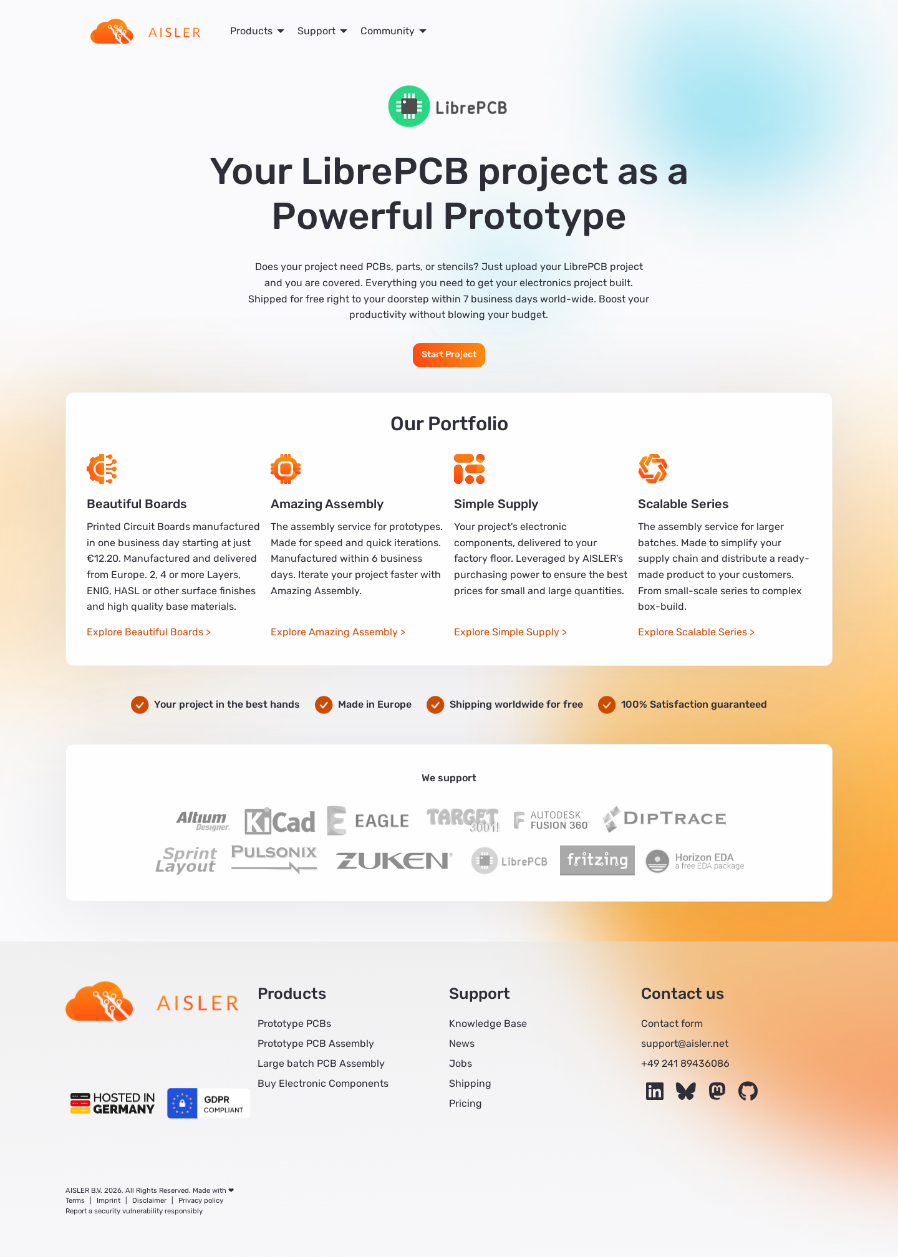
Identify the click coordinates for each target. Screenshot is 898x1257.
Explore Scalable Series (692, 632)
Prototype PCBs (294, 1023)
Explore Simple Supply (506, 632)
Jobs (460, 1063)
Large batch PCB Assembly (321, 1063)
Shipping (470, 1083)
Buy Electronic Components (323, 1083)
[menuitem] (145, 31)
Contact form (672, 1023)
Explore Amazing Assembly (334, 632)
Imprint (108, 1201)
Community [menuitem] (387, 31)
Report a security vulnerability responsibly (134, 1211)
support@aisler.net (684, 1043)
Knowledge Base (488, 1023)
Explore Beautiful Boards (145, 632)
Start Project (449, 354)
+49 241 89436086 (685, 1063)
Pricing (465, 1103)
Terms (75, 1201)
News (462, 1043)
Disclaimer (149, 1201)
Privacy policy (200, 1201)
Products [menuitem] (251, 31)
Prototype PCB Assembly (316, 1043)
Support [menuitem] (316, 31)
